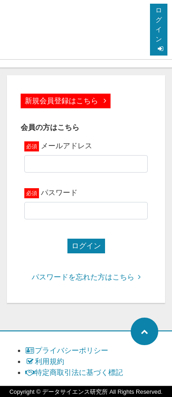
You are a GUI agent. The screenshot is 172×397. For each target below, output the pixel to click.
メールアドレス (66, 146)
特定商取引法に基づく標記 (74, 372)
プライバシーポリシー (66, 350)
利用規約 (44, 361)
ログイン (159, 29)
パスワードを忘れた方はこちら (86, 277)
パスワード (59, 192)
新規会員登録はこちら (65, 101)
